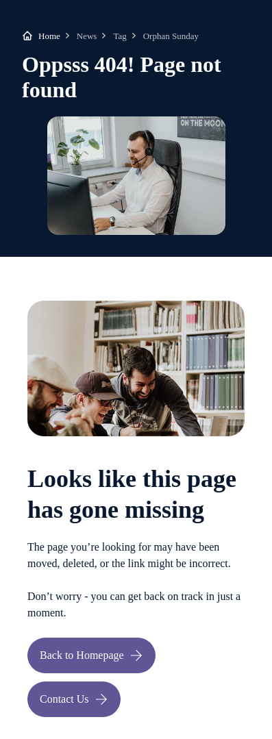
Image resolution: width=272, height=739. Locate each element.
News (87, 36)
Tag (119, 36)
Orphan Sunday (171, 36)
